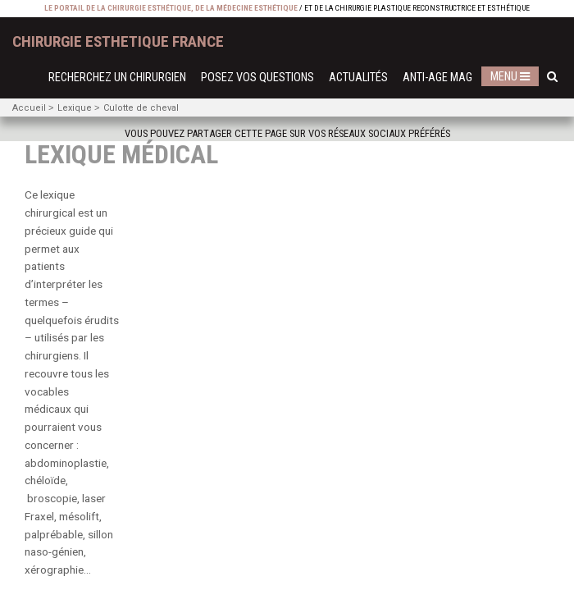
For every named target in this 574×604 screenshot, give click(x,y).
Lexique (74, 108)
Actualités (358, 78)
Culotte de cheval (141, 108)
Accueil (29, 108)
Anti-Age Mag (437, 78)
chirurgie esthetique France (118, 41)
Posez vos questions (257, 78)
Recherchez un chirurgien (117, 78)
